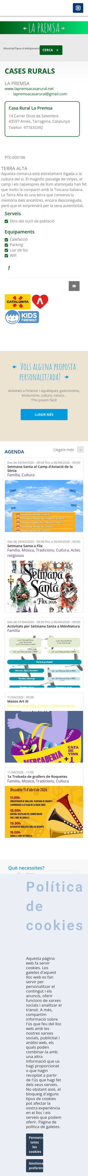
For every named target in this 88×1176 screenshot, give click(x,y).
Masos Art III (17, 701)
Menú (78, 8)
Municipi (9, 48)
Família (13, 474)
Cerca (47, 50)
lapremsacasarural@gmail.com (40, 94)
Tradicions (45, 550)
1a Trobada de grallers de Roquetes (37, 776)
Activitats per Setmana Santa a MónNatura (43, 626)
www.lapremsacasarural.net (29, 88)
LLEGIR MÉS (43, 414)
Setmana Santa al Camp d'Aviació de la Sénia (40, 468)
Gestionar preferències (36, 1165)
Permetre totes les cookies (36, 1144)
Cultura (28, 474)
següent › (80, 449)
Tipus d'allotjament (27, 48)
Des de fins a (43, 462)
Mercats (14, 705)
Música (28, 550)
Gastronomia (64, 705)
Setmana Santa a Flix (24, 546)
